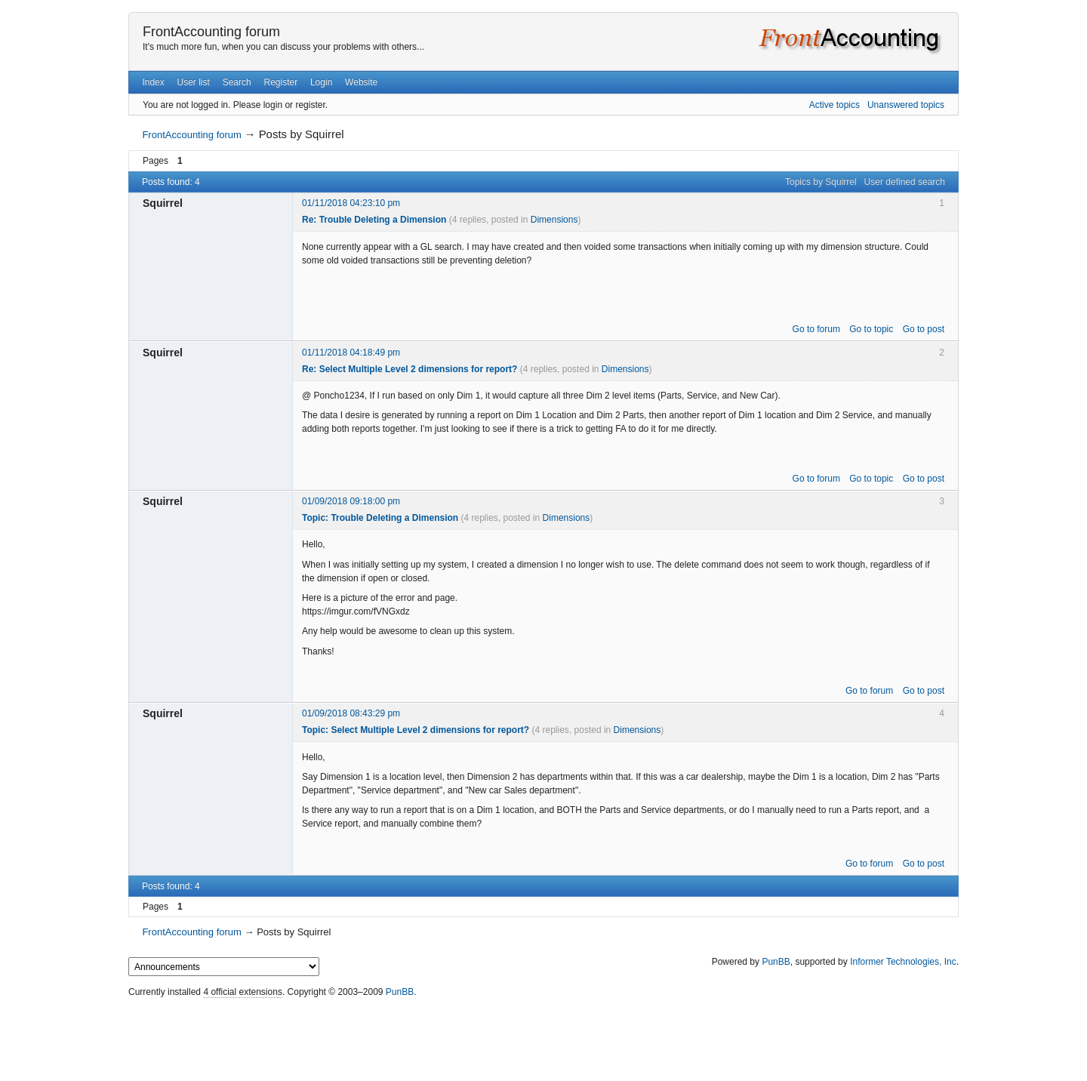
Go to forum (816, 329)
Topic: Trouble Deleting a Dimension (380, 518)
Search (237, 82)
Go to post (923, 329)
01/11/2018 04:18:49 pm (351, 352)
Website (361, 82)
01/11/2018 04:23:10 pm (351, 203)
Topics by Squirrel (821, 182)
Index (153, 82)
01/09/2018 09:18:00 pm (351, 501)
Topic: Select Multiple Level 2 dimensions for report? (415, 730)
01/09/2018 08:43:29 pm (351, 713)
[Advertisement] (543, 1036)
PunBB (776, 961)
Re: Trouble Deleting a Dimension (374, 219)
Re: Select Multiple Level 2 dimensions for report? (409, 369)
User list (193, 82)
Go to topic (871, 329)
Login (321, 82)
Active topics (834, 105)
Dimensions (554, 219)
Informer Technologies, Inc (903, 961)
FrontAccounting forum (211, 31)
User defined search (904, 182)
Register (280, 82)
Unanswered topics (905, 105)
